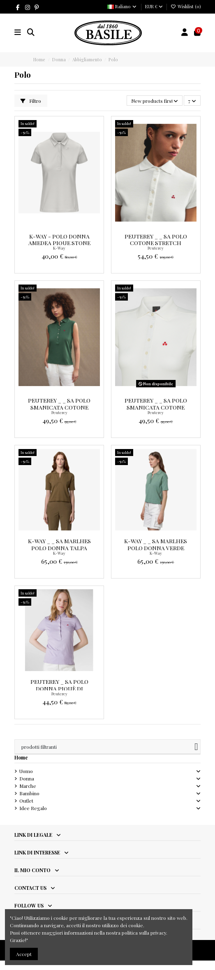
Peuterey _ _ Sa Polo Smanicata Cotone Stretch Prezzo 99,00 (59, 406)
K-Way (59, 247)
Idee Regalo (33, 808)
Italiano (122, 6)
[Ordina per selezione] (154, 100)
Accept (24, 954)
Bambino (29, 793)
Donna (26, 778)
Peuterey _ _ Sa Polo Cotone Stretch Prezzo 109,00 (156, 242)
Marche (27, 785)
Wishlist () (186, 6)
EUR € (154, 6)
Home (21, 757)
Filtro (31, 100)
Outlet (26, 800)
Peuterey (156, 247)
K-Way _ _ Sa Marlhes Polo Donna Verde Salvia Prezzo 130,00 (155, 547)
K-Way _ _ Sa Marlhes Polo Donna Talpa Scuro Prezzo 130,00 (59, 547)
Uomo (26, 771)
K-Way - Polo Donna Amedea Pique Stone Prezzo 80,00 (59, 242)
